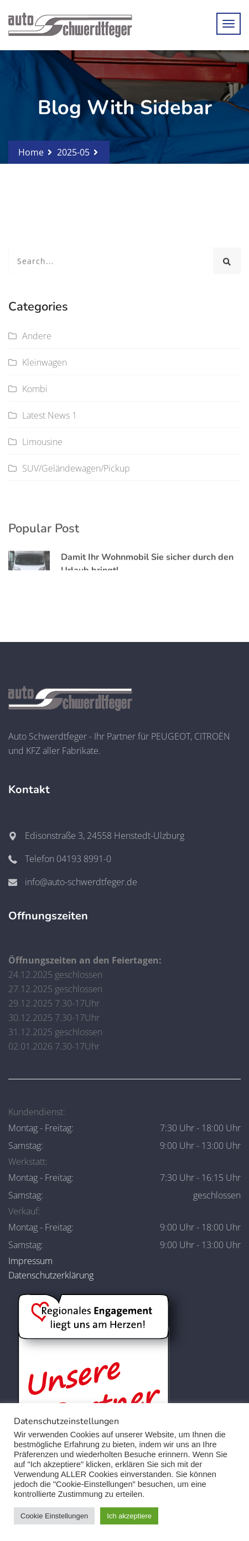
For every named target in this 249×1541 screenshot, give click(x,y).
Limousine (42, 442)
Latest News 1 (49, 415)
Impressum (30, 1261)
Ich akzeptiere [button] (129, 1516)
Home (31, 152)
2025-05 (73, 152)
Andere (36, 336)
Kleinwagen (44, 362)
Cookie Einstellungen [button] (54, 1516)
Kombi (35, 389)
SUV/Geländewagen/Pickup (76, 468)
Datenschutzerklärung (51, 1275)
